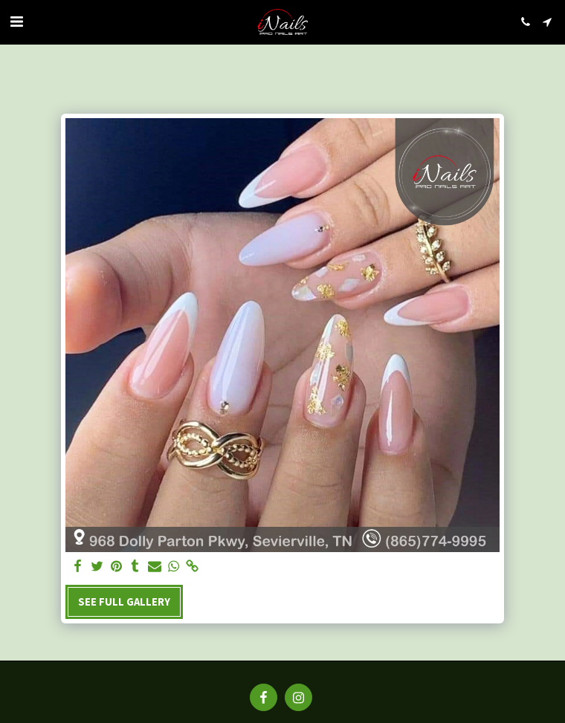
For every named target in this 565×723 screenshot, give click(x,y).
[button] (16, 21)
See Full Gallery (124, 602)
